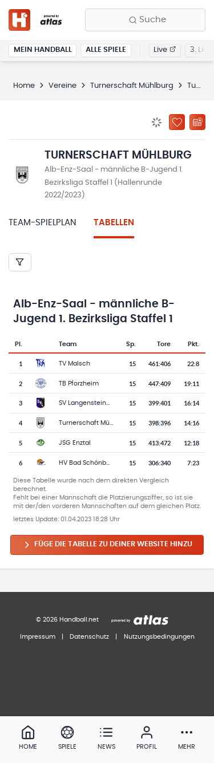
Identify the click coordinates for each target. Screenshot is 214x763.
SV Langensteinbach (90, 403)
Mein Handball (43, 50)
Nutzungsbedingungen (159, 637)
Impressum (37, 637)
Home (24, 86)
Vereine (62, 86)
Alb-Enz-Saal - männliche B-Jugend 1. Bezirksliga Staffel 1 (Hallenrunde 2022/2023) (114, 182)
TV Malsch (74, 363)
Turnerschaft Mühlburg (131, 86)
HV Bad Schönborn (87, 463)
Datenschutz (89, 637)
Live (165, 50)
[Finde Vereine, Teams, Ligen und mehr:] (145, 20)
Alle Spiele (106, 50)
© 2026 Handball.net (67, 619)
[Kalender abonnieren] (197, 122)
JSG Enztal (75, 443)
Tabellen (114, 222)
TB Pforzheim (79, 383)
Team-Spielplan (42, 222)
